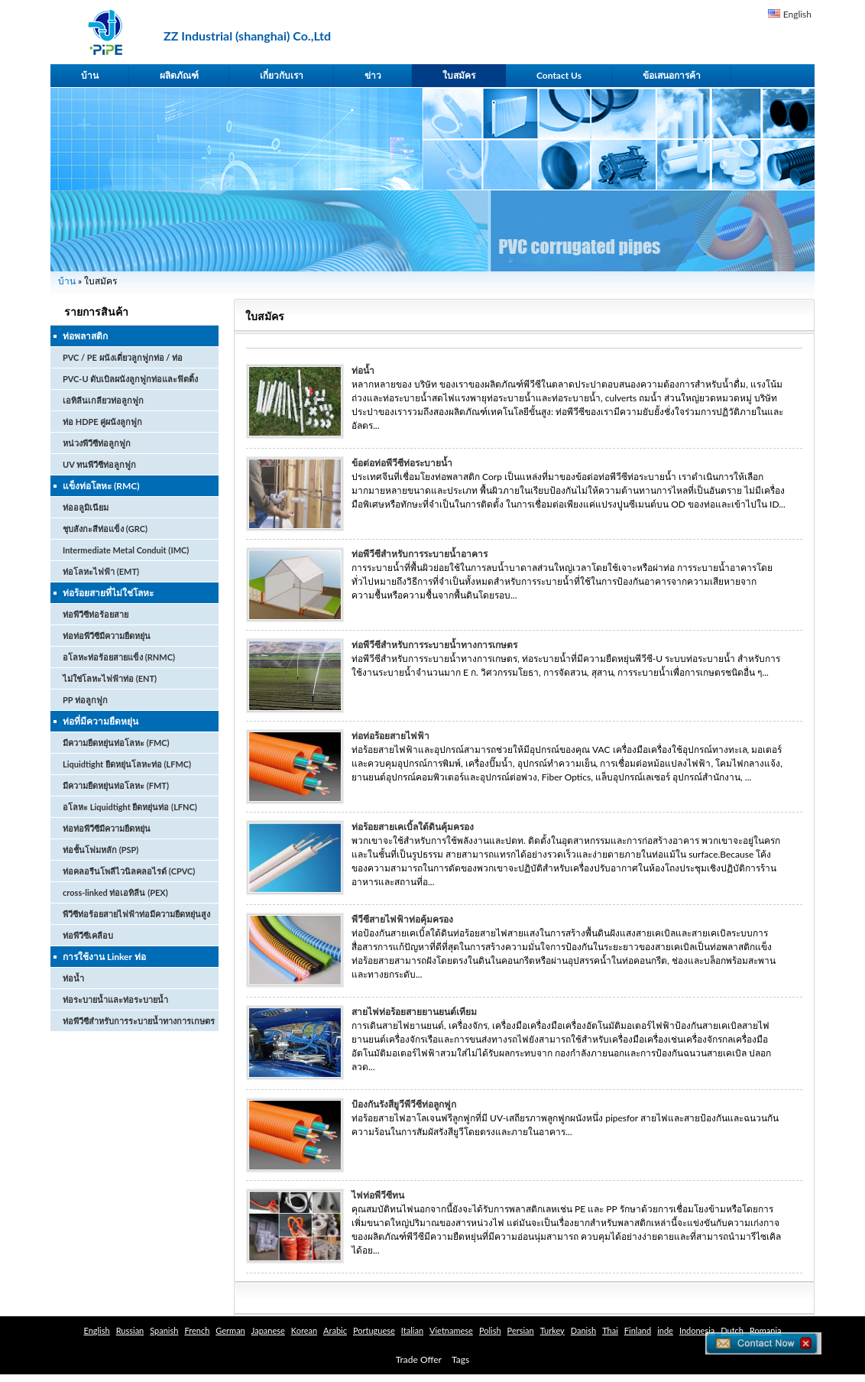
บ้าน (90, 75)
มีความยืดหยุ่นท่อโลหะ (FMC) (116, 743)
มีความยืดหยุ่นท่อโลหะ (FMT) (116, 785)
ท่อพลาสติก (85, 336)
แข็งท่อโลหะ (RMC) (101, 485)
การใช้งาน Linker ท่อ (104, 956)
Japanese (268, 1330)
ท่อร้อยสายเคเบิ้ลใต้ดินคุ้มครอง (413, 826)
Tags (460, 1359)
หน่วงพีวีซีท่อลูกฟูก (97, 443)
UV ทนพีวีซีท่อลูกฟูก (99, 464)
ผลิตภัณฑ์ (179, 75)
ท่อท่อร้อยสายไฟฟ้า (390, 735)
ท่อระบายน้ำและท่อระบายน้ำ (115, 999)
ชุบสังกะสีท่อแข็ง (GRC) (105, 529)
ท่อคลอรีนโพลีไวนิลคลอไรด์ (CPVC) (129, 871)
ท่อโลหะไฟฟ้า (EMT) (101, 571)
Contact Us (559, 75)
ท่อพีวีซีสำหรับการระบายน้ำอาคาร (420, 554)
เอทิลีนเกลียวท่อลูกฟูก (103, 400)
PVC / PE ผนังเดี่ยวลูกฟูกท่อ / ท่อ (123, 357)
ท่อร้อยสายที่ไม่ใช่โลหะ (108, 593)
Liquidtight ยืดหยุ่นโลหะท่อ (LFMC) (127, 764)
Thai (610, 1330)
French (196, 1330)
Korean (304, 1330)
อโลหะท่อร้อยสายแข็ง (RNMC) (119, 657)
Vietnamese (451, 1330)
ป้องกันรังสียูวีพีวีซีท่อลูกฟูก (404, 1104)
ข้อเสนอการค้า (672, 75)
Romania (766, 1330)
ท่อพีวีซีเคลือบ (88, 935)
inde (665, 1330)
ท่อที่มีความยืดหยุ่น (100, 721)
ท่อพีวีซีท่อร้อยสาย (95, 614)
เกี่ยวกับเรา (281, 75)
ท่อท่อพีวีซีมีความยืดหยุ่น (107, 636)
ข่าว (372, 75)
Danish (583, 1330)
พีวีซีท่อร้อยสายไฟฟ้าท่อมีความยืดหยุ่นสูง (136, 914)
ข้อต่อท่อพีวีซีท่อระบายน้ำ (402, 463)
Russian (130, 1330)
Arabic (335, 1330)
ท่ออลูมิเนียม (86, 507)
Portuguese (374, 1330)
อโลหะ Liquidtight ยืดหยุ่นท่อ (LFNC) (130, 807)
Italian (412, 1330)
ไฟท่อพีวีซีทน (378, 1195)
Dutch (732, 1330)
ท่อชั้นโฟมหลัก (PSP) (100, 850)
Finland (637, 1330)
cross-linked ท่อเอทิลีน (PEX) (115, 892)
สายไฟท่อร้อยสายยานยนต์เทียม (414, 1011)
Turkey (552, 1330)
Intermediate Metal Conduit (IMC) (126, 550)
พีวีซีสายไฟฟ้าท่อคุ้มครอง (402, 919)
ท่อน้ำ (73, 978)
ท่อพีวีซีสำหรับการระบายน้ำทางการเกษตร (139, 1021)
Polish (490, 1330)
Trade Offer (419, 1359)
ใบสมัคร (458, 75)
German (230, 1330)
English (797, 14)
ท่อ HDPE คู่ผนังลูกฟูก (102, 422)
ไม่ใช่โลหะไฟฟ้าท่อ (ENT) (110, 678)
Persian (520, 1330)
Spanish (164, 1330)
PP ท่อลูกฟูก (85, 700)
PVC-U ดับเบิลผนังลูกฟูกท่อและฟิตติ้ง (130, 379)
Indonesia (696, 1330)
